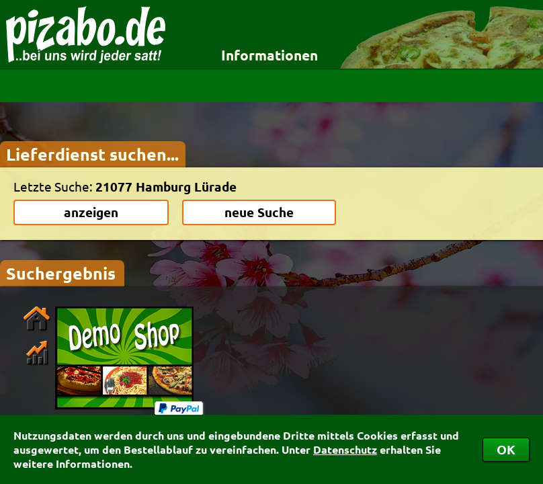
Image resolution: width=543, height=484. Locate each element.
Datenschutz (345, 449)
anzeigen (91, 212)
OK (506, 449)
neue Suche (259, 212)
